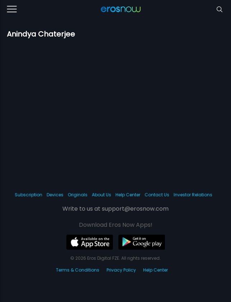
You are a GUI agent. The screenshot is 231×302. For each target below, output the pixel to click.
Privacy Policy (121, 270)
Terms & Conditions (77, 270)
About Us (101, 195)
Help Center (128, 195)
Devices (55, 195)
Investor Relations (193, 195)
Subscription (28, 195)
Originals (78, 195)
